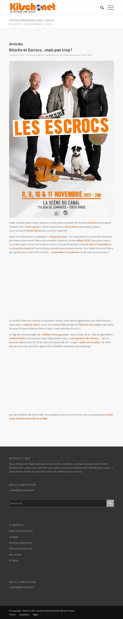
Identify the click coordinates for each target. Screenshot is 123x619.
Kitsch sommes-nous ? (21, 530)
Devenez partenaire (20, 542)
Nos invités (15, 554)
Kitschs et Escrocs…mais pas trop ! (40, 50)
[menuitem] (100, 7)
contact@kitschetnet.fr (21, 490)
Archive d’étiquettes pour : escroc (31, 20)
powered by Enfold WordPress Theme (55, 610)
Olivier (90, 55)
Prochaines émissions (70, 55)
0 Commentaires (35, 55)
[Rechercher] (100, 7)
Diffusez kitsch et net (20, 548)
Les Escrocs (93, 222)
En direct (14, 560)
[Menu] (109, 7)
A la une (55, 55)
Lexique (13, 536)
